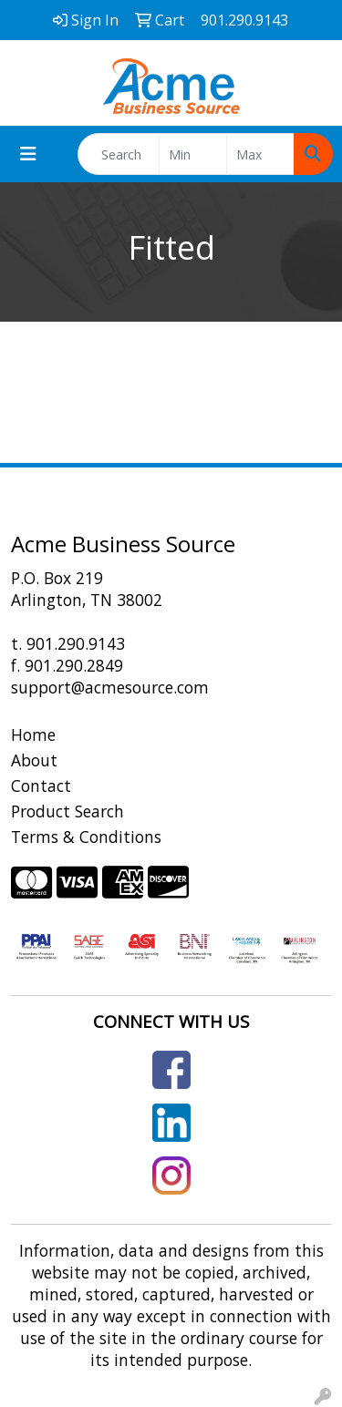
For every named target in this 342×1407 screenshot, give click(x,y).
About (34, 760)
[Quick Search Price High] (260, 154)
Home (33, 734)
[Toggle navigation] (28, 154)
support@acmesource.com (110, 687)
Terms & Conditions (86, 836)
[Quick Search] (119, 154)
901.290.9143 (75, 643)
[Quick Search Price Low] (193, 154)
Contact (41, 785)
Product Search (67, 811)
